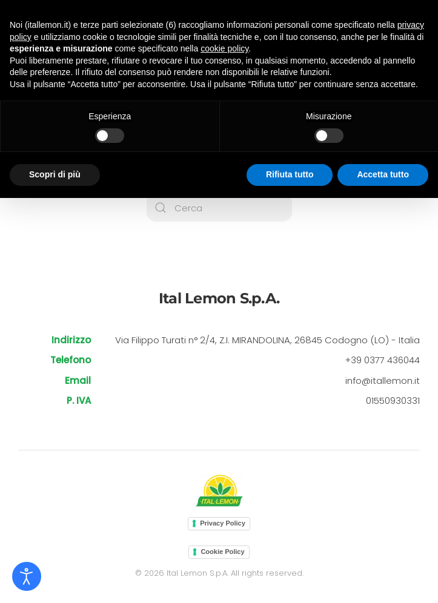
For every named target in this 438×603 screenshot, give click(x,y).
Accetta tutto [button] (383, 174)
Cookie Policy (222, 551)
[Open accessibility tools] (26, 576)
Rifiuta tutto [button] (290, 174)
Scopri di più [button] (55, 174)
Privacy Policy (222, 523)
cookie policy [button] (224, 48)
